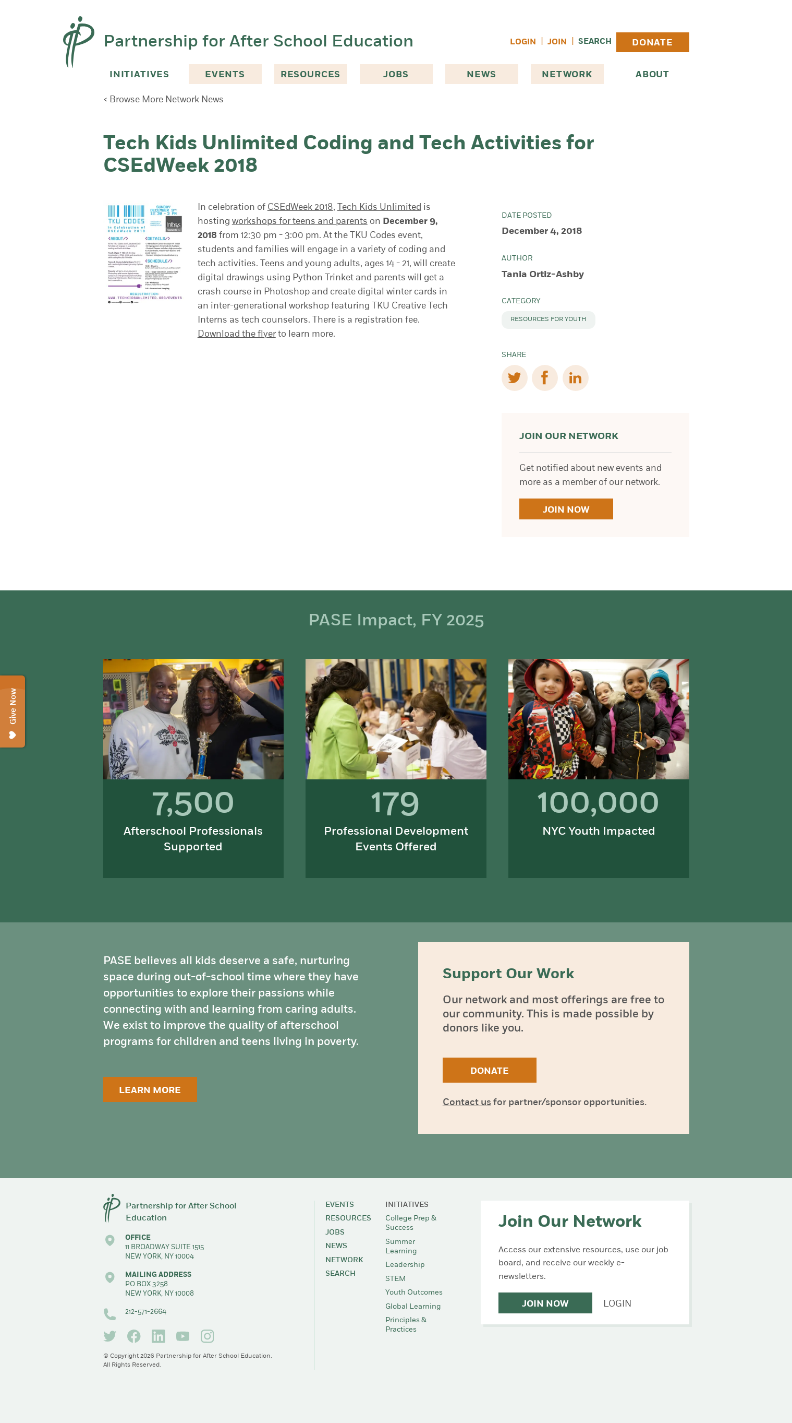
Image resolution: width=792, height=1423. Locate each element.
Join (557, 42)
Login (523, 42)
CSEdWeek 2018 (300, 207)
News (481, 74)
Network (567, 74)
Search (595, 42)
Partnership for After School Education (258, 42)
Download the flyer (237, 334)
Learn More (150, 1090)
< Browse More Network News (163, 100)
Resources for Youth (548, 319)
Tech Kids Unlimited (379, 207)
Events (225, 74)
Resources (311, 74)
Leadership (405, 1265)
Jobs (395, 74)
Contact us (467, 1103)
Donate (652, 43)
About (652, 74)
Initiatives (139, 74)
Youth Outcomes (414, 1293)
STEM (395, 1279)
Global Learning (413, 1307)
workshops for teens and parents (300, 221)
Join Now (566, 510)
